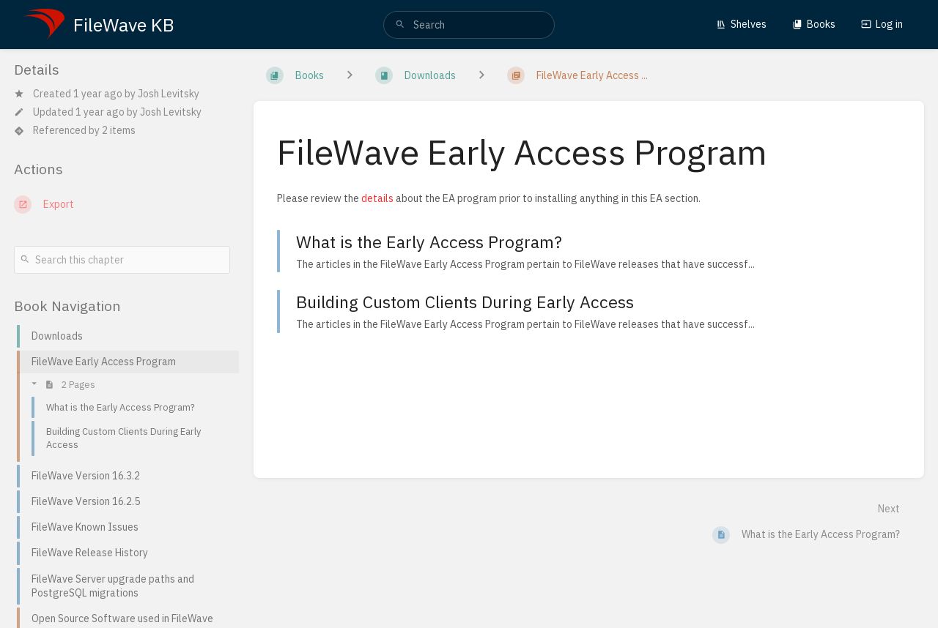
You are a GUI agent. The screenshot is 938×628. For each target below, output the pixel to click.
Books (813, 24)
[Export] (122, 204)
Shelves (741, 24)
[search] (469, 25)
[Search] (400, 24)
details (377, 198)
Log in (882, 24)
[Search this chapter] (122, 260)
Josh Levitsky (168, 93)
